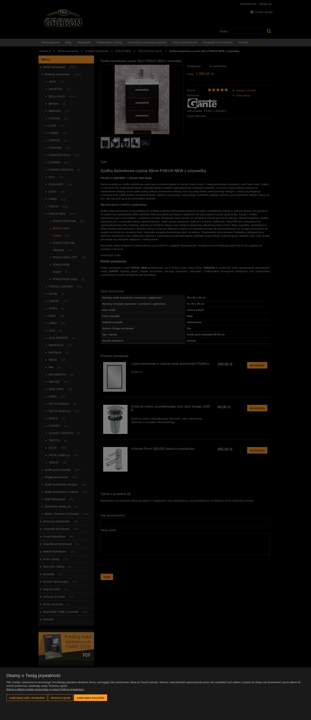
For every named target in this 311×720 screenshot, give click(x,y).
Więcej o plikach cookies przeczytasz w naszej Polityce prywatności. (45, 689)
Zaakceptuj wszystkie (90, 697)
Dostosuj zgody (61, 697)
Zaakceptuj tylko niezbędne (27, 697)
